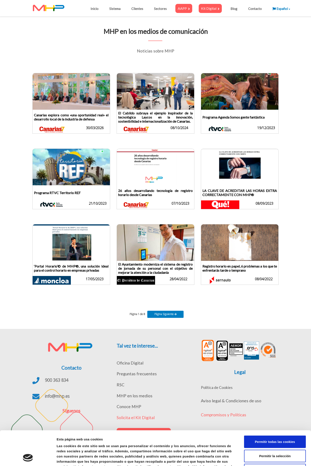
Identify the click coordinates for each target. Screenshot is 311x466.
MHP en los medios (134, 395)
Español (282, 9)
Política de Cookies (217, 387)
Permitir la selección (275, 423)
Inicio (94, 9)
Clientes (137, 9)
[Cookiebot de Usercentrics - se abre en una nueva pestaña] (28, 457)
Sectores (160, 9)
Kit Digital (210, 8)
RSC (120, 384)
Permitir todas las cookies (275, 409)
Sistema (115, 9)
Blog (233, 9)
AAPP (184, 8)
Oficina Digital (130, 362)
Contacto (255, 9)
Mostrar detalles (232, 457)
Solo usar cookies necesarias (275, 437)
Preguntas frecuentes (137, 373)
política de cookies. (73, 439)
